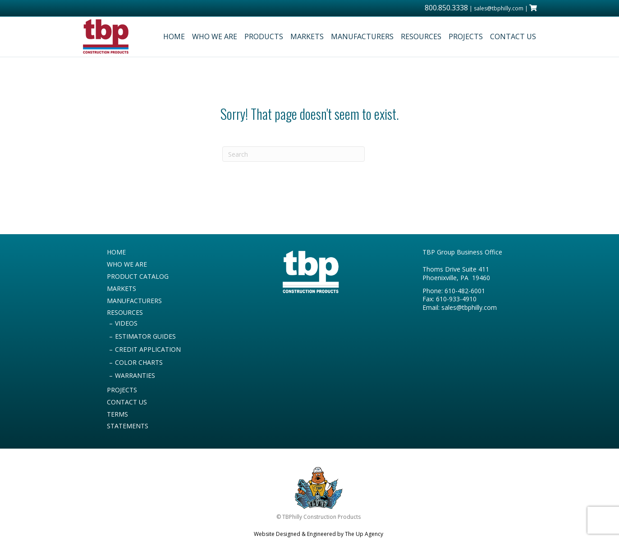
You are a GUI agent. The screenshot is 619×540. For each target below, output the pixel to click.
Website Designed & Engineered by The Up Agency (318, 534)
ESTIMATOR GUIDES (145, 336)
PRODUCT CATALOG (138, 276)
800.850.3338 (446, 8)
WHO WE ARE (214, 36)
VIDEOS (126, 323)
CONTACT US (513, 36)
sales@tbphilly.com (498, 8)
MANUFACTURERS (362, 36)
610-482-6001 (465, 290)
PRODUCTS (263, 36)
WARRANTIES (135, 375)
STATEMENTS (127, 426)
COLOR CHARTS (139, 362)
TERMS (117, 414)
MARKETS (307, 36)
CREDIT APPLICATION (148, 349)
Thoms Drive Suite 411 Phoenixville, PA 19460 (456, 273)
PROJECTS (466, 36)
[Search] (293, 154)
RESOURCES (421, 36)
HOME (174, 36)
